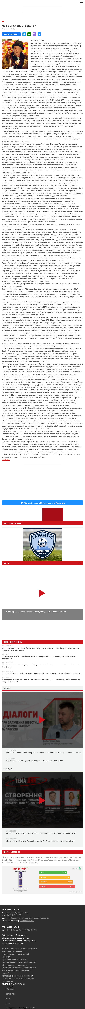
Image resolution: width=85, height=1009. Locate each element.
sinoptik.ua (30, 1007)
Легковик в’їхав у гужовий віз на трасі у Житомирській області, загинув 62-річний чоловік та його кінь (42, 673)
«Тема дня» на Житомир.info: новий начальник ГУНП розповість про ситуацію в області (40, 841)
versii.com (6, 460)
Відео (6, 563)
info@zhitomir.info (20, 912)
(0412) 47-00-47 (14, 930)
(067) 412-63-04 (29, 930)
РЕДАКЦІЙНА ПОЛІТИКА (13, 984)
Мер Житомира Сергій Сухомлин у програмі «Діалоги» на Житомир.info (34, 760)
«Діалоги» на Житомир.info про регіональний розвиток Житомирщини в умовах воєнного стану (43, 752)
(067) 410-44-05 (14, 915)
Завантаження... (11, 34)
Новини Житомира (13, 642)
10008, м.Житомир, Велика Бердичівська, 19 (29, 918)
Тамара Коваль (27, 920)
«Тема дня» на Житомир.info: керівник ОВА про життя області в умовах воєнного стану (40, 833)
